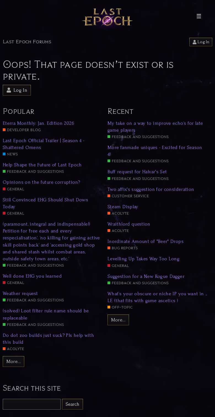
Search (72, 404)
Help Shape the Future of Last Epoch (42, 164)
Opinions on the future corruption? (41, 182)
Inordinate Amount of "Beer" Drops (146, 241)
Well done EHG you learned (32, 276)
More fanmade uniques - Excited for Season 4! (155, 151)
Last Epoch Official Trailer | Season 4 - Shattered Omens (43, 144)
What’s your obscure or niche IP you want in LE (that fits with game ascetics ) (156, 297)
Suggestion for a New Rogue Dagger (146, 276)
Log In (200, 42)
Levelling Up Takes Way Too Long (143, 258)
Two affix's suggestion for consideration (151, 189)
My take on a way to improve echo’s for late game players (155, 127)
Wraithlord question (129, 224)
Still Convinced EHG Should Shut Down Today (45, 203)
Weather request (20, 293)
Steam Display (123, 206)
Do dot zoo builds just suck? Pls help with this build (48, 339)
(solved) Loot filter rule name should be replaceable (46, 314)
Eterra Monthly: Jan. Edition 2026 (38, 123)
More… (13, 361)
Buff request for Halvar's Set (137, 171)
